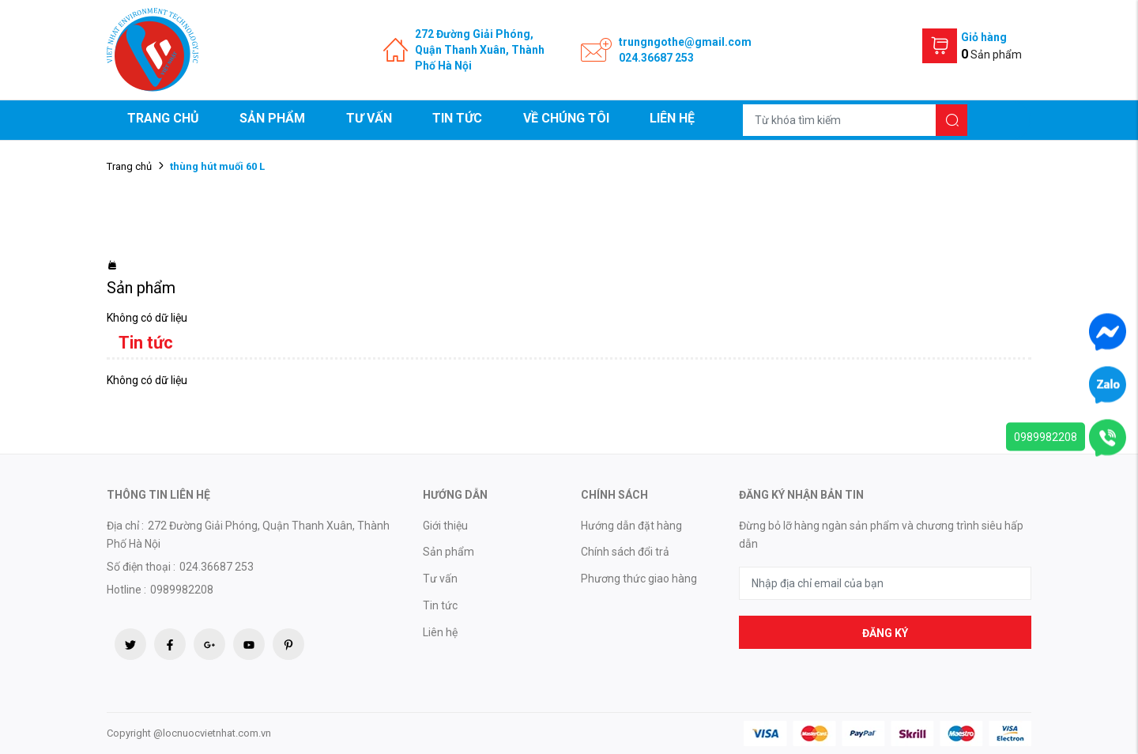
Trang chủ (163, 118)
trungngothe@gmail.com (685, 42)
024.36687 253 (656, 57)
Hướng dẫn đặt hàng (631, 525)
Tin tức (457, 118)
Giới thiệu (445, 525)
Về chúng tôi (566, 118)
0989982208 (1045, 437)
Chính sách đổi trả (625, 551)
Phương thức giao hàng (639, 578)
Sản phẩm (272, 118)
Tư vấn (369, 118)
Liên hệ (672, 118)
